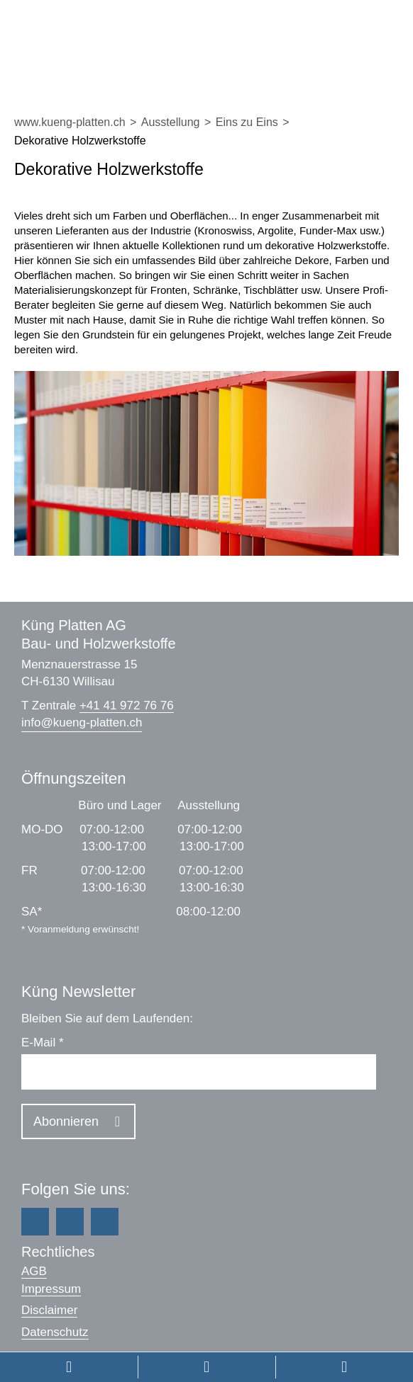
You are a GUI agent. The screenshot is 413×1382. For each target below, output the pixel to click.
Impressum (51, 1289)
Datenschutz (55, 1332)
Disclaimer (49, 1310)
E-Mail (42, 1042)
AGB (34, 1271)
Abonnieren (66, 1121)
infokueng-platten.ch (81, 722)
